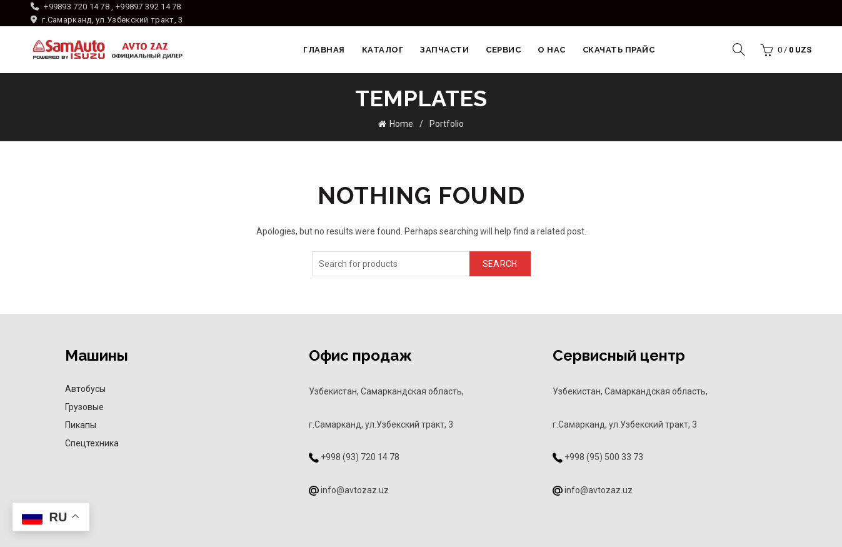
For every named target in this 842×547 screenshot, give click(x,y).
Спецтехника (92, 443)
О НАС (552, 49)
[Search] (739, 49)
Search (500, 263)
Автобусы (85, 389)
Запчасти (444, 49)
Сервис (503, 49)
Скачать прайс (619, 49)
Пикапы (80, 425)
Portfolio (446, 124)
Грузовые (84, 407)
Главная (324, 49)
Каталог (383, 49)
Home (401, 124)
